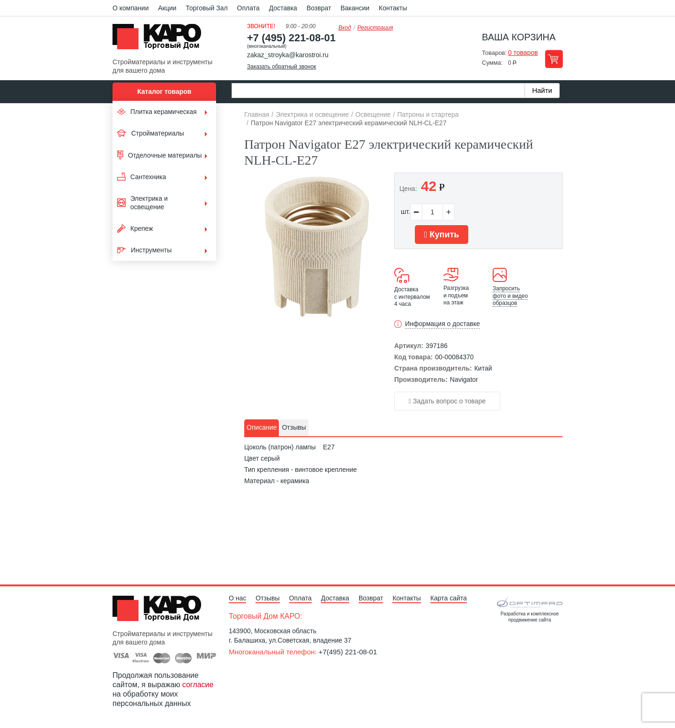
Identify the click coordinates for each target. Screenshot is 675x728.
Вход (344, 27)
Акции (167, 8)
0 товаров (523, 52)
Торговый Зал (206, 8)
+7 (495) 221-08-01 (291, 38)
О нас (237, 598)
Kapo (160, 39)
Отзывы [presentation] (294, 427)
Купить (441, 234)
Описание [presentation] (262, 427)
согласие (198, 685)
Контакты (393, 8)
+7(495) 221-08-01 (348, 652)
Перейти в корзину (554, 59)
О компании (130, 8)
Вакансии (354, 8)
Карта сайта (448, 598)
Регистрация (375, 27)
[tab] (261, 427)
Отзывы (267, 598)
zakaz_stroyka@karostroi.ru (288, 55)
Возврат (319, 8)
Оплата (248, 8)
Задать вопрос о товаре (447, 401)
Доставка (283, 8)
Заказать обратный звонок (281, 66)
